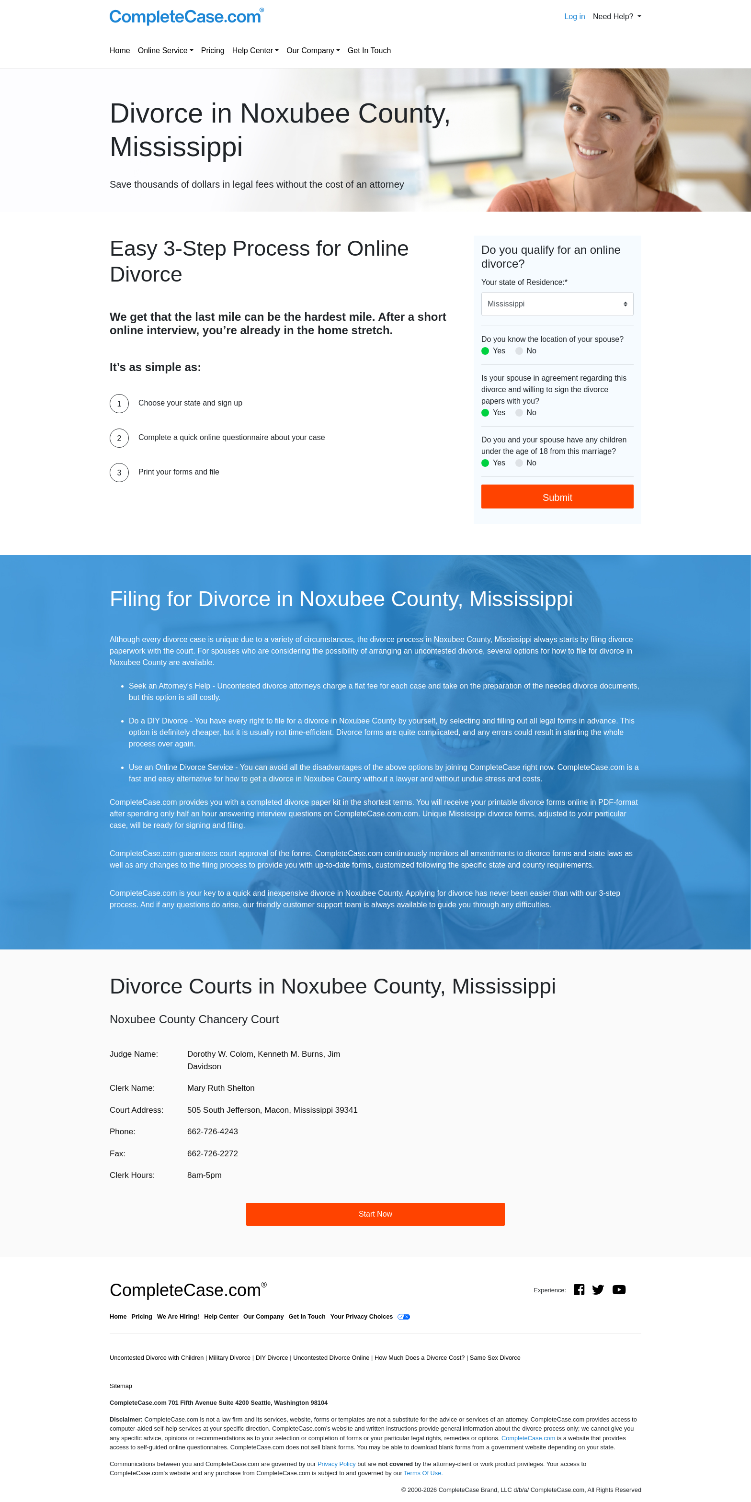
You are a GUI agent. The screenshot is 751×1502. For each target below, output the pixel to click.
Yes (499, 351)
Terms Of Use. (423, 1473)
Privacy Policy (337, 1464)
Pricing (213, 50)
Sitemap (121, 1385)
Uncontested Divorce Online (332, 1357)
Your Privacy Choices (361, 1316)
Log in (574, 16)
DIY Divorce (273, 1357)
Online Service (163, 50)
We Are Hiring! (178, 1316)
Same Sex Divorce (495, 1357)
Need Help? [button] (614, 16)
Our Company (310, 50)
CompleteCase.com (188, 1290)
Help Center (252, 50)
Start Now (375, 1214)
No (531, 351)
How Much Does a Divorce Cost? (421, 1357)
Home (120, 50)
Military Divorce (230, 1357)
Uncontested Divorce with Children (157, 1357)
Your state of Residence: (524, 282)
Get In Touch (369, 50)
